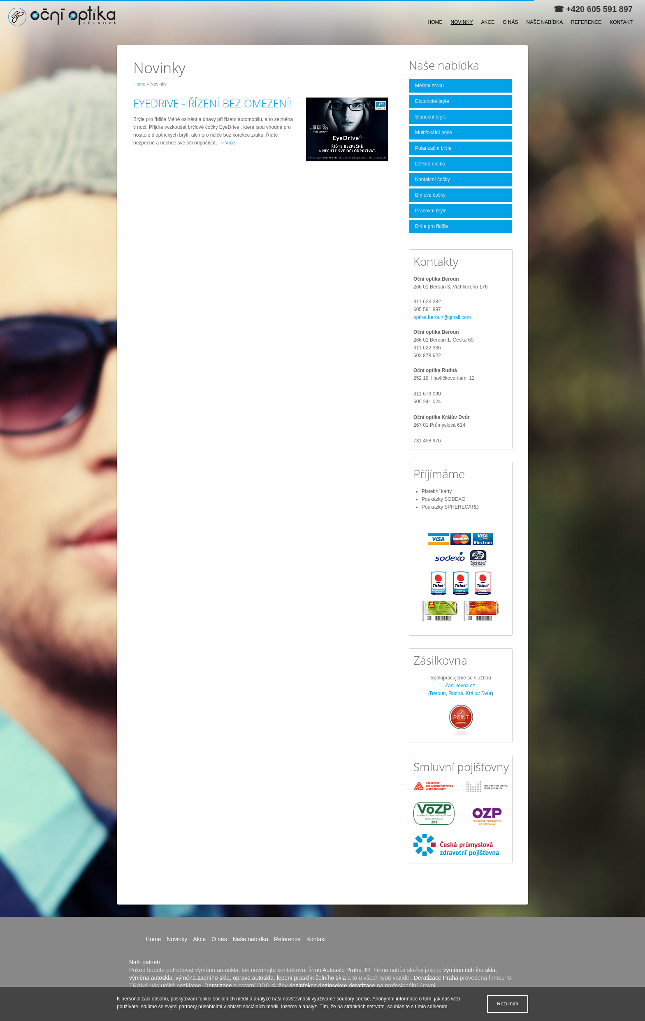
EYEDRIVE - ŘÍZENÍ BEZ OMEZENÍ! (212, 103)
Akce (487, 22)
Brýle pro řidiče (431, 226)
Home (434, 22)
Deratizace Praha (436, 977)
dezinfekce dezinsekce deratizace (332, 985)
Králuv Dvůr (479, 693)
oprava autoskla (253, 977)
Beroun (438, 693)
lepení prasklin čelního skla (311, 977)
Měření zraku (429, 85)
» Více (228, 143)
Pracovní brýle (431, 211)
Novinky (461, 22)
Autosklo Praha (342, 970)
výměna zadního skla (203, 977)
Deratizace (218, 985)
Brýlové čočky (430, 195)
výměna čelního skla (469, 970)
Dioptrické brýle (432, 101)
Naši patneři (144, 962)
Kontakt (621, 22)
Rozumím (507, 1004)
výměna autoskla (150, 977)
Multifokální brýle (433, 132)
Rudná (455, 693)
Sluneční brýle (430, 117)
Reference (586, 22)
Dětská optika (430, 164)
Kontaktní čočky (432, 179)
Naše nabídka (545, 22)
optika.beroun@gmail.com (442, 317)
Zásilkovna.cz (460, 685)
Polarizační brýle (433, 148)
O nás (510, 22)
